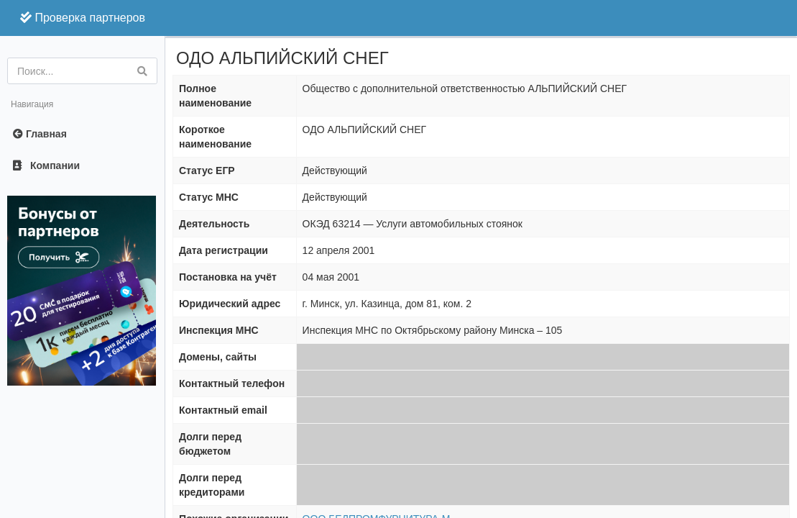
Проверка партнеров (82, 18)
